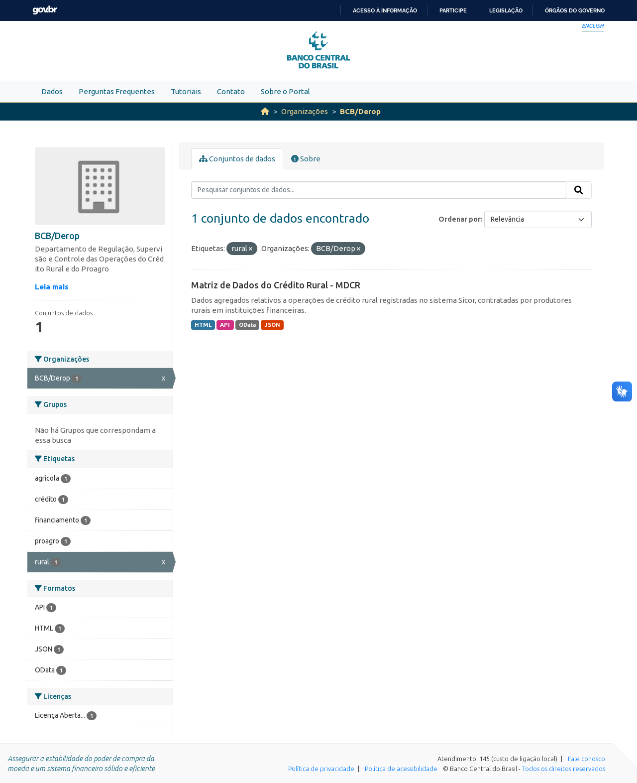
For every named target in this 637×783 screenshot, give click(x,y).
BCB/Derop (360, 111)
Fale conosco (586, 758)
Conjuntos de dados (237, 158)
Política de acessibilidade (401, 768)
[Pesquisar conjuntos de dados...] (379, 190)
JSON (272, 325)
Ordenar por (459, 219)
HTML (203, 325)
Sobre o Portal (285, 91)
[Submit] (579, 190)
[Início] (265, 111)
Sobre (305, 158)
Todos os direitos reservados (563, 768)
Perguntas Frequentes (117, 91)
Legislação (506, 10)
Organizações (304, 111)
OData (247, 325)
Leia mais (52, 286)
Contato (231, 91)
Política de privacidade (321, 768)
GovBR (44, 10)
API (225, 325)
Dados (52, 91)
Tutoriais (186, 91)
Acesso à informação (385, 10)
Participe (453, 10)
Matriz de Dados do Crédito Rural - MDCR (275, 285)
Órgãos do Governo (575, 10)
